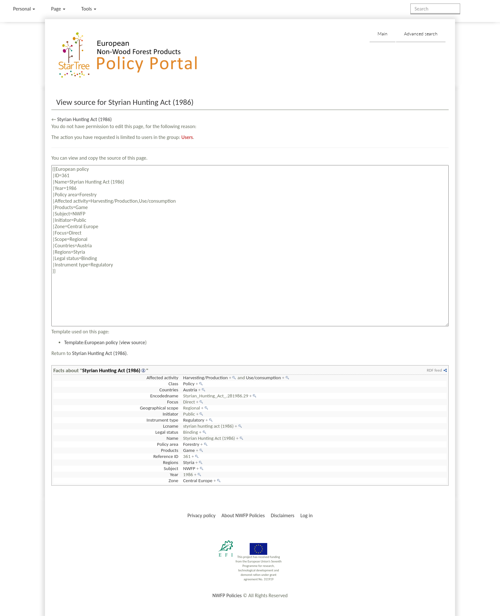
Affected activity (162, 377)
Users (187, 137)
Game (189, 450)
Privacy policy (202, 515)
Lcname (170, 426)
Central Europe (197, 480)
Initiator (170, 414)
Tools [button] (88, 9)
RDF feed (434, 370)
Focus (172, 402)
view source (133, 342)
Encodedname (164, 396)
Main (382, 33)
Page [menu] (58, 9)
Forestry (191, 444)
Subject (171, 468)
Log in (306, 515)
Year (174, 474)
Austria (190, 390)
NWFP (189, 468)
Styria (188, 462)
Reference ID (165, 456)
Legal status (166, 432)
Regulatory (193, 420)
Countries (168, 390)
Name (172, 438)
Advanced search (421, 33)
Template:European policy (91, 342)
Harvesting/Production (205, 377)
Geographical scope (159, 408)
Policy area (167, 444)
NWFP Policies (227, 595)
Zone (173, 480)
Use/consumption (263, 377)
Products (169, 450)
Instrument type (162, 420)
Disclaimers (282, 515)
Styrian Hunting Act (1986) (84, 119)
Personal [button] (24, 9)
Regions (170, 462)
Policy (189, 384)
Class (173, 384)
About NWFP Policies (243, 515)
